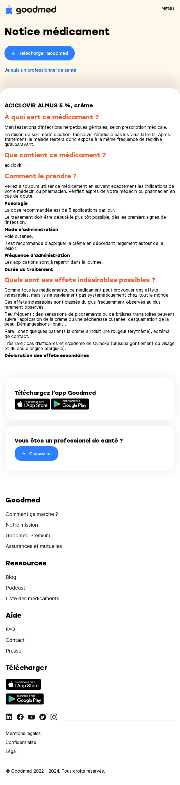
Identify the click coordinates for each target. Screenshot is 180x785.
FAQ (10, 629)
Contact (15, 640)
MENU (167, 9)
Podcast (15, 588)
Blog (11, 577)
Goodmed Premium (28, 535)
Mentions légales (23, 733)
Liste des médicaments (32, 598)
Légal (11, 751)
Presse (13, 651)
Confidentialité (21, 742)
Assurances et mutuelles (34, 546)
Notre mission (22, 525)
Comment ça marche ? (32, 514)
